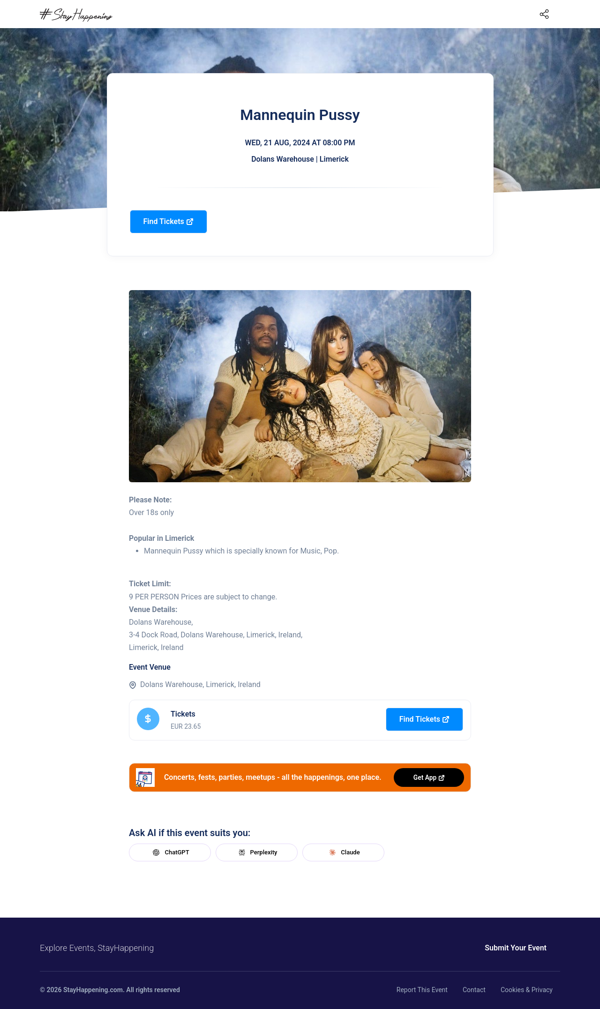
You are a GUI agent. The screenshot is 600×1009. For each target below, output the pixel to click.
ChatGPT (169, 852)
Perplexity (257, 852)
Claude (343, 852)
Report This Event (422, 990)
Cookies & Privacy (527, 990)
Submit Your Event (516, 947)
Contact (474, 990)
